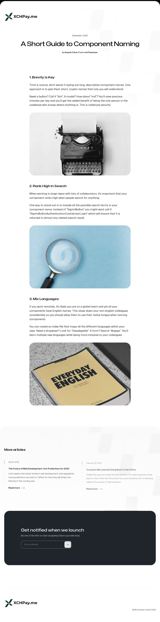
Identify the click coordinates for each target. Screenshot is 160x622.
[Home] (21, 16)
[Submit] (67, 545)
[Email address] (46, 545)
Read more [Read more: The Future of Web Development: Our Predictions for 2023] (16, 488)
